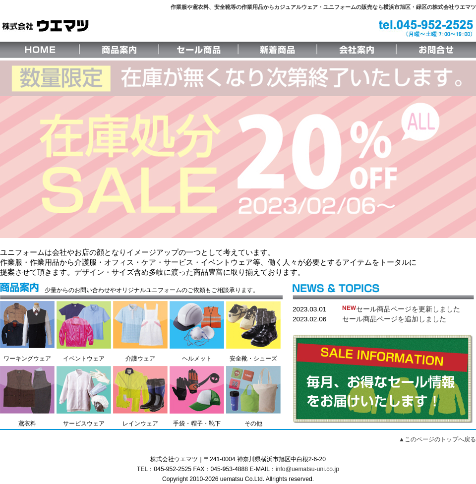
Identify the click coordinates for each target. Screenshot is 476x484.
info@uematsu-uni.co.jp (307, 469)
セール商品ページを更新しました (401, 309)
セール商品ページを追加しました (394, 319)
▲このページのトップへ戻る (437, 439)
